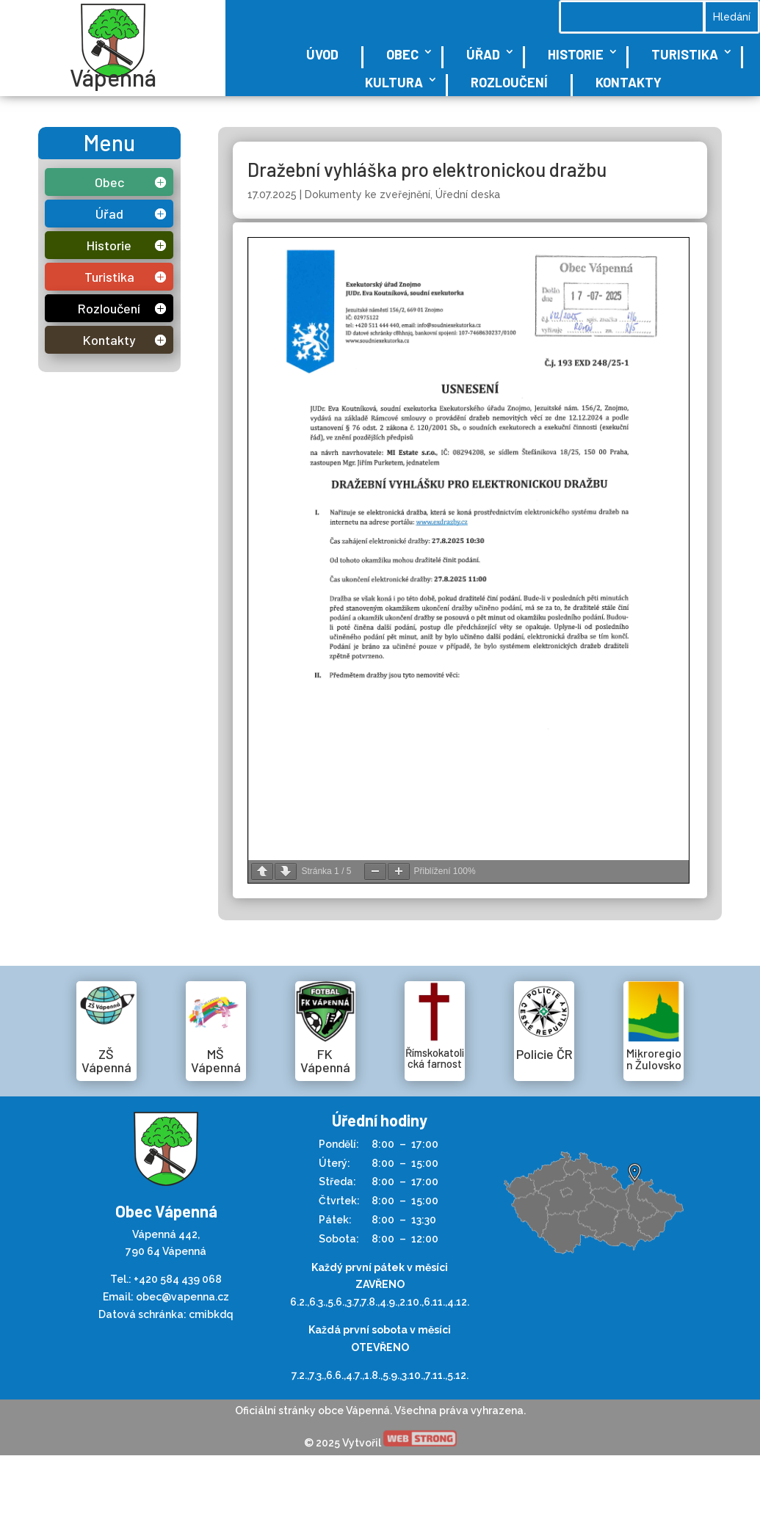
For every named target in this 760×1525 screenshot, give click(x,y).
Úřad (483, 54)
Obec (402, 54)
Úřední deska (467, 194)
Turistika (684, 54)
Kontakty (629, 82)
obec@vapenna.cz (182, 1297)
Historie (576, 54)
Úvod (322, 54)
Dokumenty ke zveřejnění (367, 194)
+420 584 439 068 (178, 1279)
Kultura (394, 82)
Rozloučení (509, 82)
